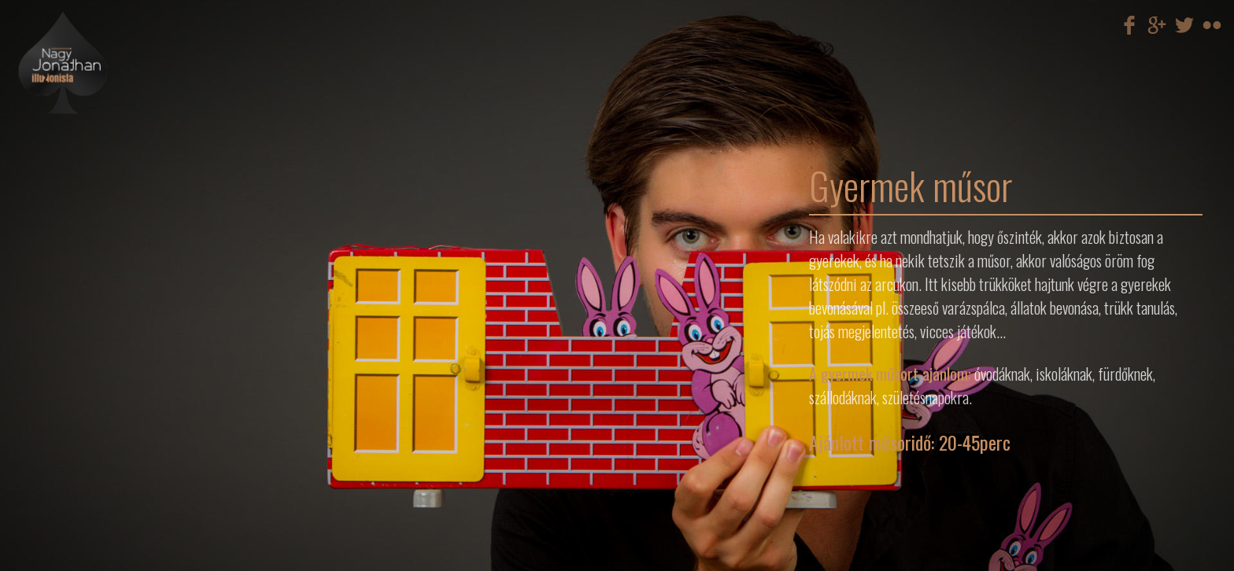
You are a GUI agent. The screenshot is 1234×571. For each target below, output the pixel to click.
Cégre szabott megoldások (117, 173)
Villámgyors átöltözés (117, 167)
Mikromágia (117, 154)
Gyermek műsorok (117, 179)
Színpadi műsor (117, 148)
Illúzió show (117, 160)
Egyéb (117, 185)
